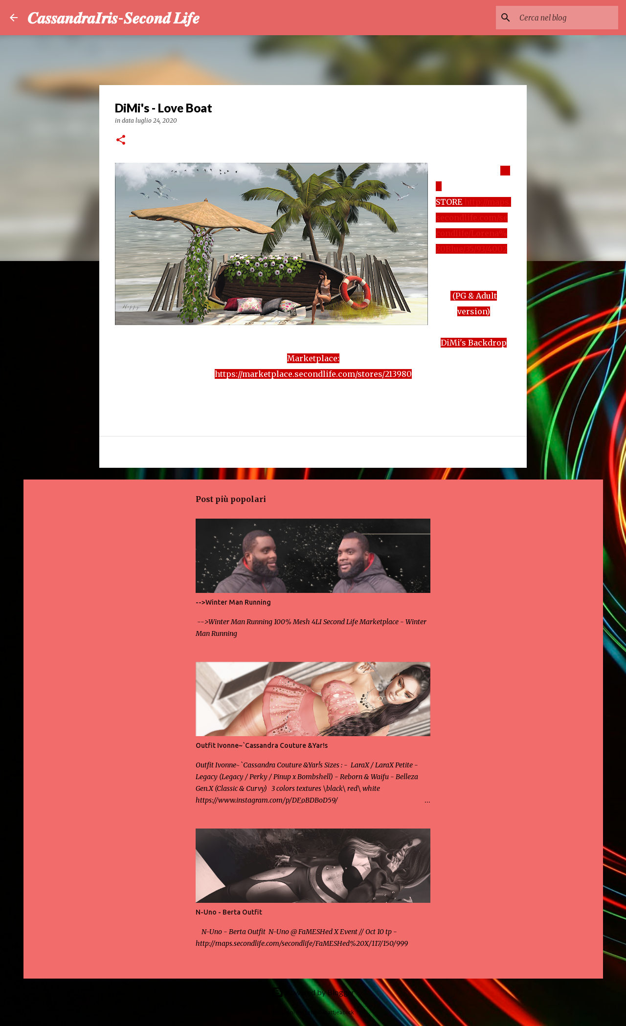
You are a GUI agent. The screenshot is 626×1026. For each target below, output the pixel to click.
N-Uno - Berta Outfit (229, 912)
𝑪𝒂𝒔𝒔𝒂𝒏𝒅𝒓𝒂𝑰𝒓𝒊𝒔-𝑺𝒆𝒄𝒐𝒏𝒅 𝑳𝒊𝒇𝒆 (113, 17)
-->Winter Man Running (233, 602)
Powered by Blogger (313, 992)
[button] (121, 140)
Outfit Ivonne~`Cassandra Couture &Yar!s (262, 745)
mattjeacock (338, 1012)
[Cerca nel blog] (566, 17)
